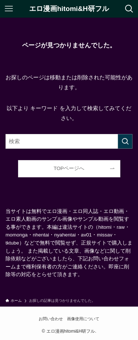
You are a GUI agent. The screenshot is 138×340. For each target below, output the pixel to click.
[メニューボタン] (9, 9)
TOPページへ (69, 168)
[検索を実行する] (125, 141)
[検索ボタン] (129, 9)
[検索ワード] (69, 141)
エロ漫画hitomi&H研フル (69, 9)
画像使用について (83, 319)
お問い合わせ (51, 319)
